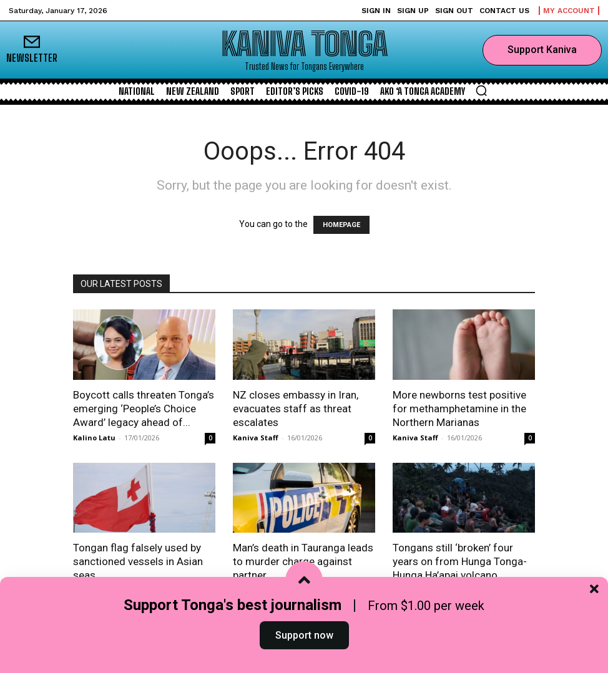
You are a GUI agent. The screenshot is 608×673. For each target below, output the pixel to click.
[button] (481, 90)
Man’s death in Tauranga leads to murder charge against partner (303, 561)
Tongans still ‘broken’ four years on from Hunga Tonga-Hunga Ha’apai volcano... (460, 561)
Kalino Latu (94, 437)
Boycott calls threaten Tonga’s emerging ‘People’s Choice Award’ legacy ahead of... (143, 408)
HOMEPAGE (341, 225)
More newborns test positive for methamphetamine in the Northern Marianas (459, 408)
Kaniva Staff (255, 437)
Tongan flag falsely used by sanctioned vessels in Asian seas (138, 561)
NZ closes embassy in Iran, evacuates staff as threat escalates (295, 408)
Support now (304, 644)
